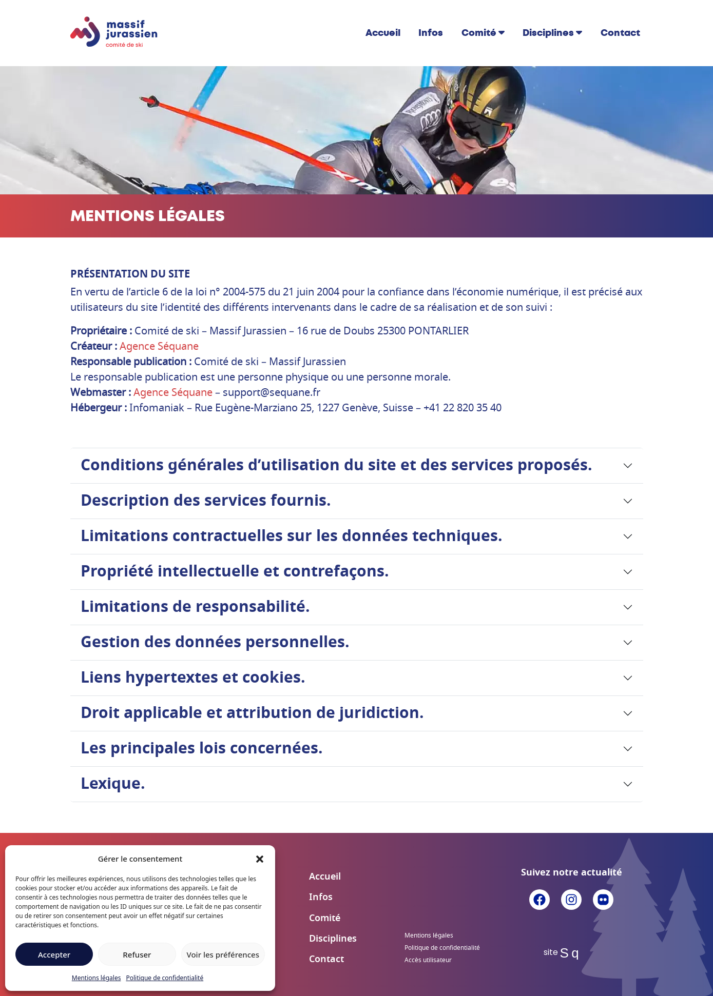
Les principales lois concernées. (202, 748)
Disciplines (548, 33)
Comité (478, 33)
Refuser (137, 954)
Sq (572, 953)
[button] (260, 858)
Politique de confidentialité (164, 977)
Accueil (382, 33)
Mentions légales (96, 977)
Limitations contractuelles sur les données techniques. (292, 536)
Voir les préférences (223, 954)
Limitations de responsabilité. (195, 607)
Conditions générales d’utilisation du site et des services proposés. (336, 465)
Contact (620, 33)
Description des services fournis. (206, 501)
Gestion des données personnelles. (215, 642)
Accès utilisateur (428, 960)
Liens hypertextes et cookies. (193, 678)
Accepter (54, 954)
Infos (430, 33)
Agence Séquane (159, 347)
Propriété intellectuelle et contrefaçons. (235, 572)
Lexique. (113, 784)
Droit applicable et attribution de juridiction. (252, 713)
